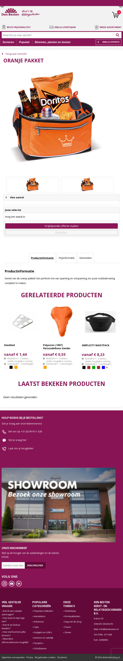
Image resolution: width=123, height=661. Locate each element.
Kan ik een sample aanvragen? (12, 612)
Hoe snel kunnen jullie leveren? (14, 633)
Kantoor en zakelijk (43, 637)
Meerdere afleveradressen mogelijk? (15, 640)
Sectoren (8, 42)
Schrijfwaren (40, 648)
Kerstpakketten (72, 616)
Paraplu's (38, 643)
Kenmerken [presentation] (85, 258)
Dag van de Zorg (73, 621)
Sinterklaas (70, 610)
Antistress (39, 621)
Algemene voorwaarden (13, 657)
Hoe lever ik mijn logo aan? (13, 619)
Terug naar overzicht (15, 53)
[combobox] (58, 35)
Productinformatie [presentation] (42, 258)
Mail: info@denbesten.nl (106, 629)
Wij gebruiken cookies (45, 657)
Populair (24, 42)
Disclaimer (62, 657)
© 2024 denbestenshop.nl (107, 657)
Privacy (29, 657)
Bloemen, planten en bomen (52, 42)
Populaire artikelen (43, 610)
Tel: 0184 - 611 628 (103, 634)
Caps (36, 626)
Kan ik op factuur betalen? (11, 626)
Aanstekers (39, 616)
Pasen (68, 626)
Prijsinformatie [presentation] (67, 258)
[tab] (42, 258)
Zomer (68, 632)
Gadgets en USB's (43, 632)
